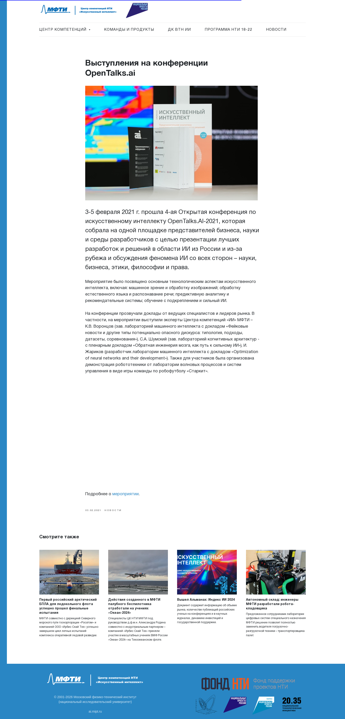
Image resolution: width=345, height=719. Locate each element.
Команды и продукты (129, 29)
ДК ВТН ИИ (179, 29)
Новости (276, 29)
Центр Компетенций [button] (63, 29)
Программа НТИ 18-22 (228, 29)
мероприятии (125, 494)
